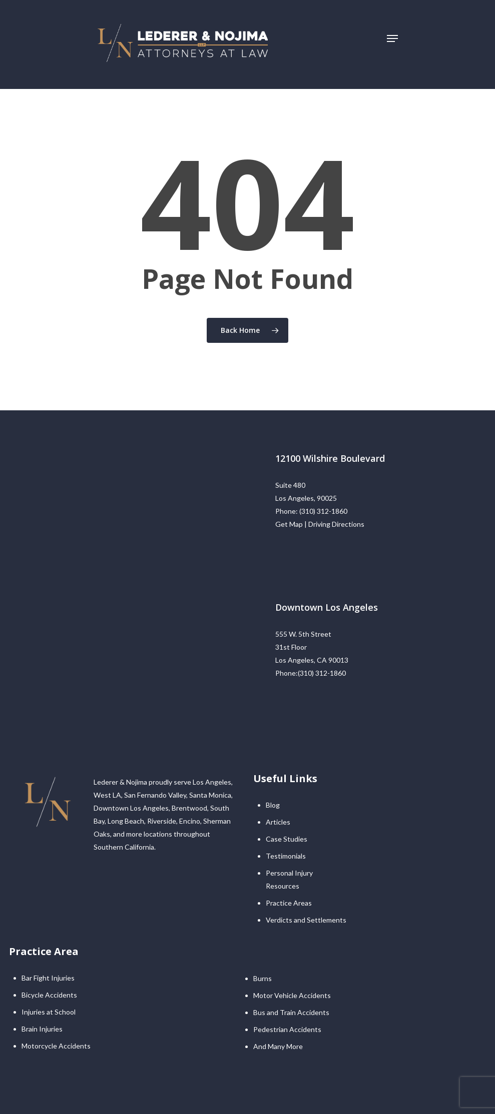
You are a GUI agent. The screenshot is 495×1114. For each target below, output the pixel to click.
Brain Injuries (42, 1029)
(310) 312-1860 (323, 511)
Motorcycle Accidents (56, 1046)
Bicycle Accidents (49, 995)
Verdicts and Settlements (306, 920)
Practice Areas (289, 903)
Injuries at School (49, 1012)
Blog (273, 805)
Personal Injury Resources (289, 879)
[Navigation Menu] (392, 38)
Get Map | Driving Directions (319, 524)
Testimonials (286, 856)
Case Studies (286, 839)
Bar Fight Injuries (48, 978)
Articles (278, 822)
